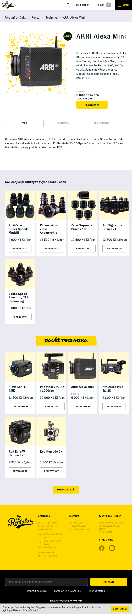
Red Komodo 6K (51, 451)
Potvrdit (108, 581)
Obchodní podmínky (36, 591)
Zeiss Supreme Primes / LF (81, 227)
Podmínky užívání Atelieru (68, 591)
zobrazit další (66, 489)
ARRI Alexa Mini (82, 387)
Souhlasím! (120, 608)
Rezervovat (92, 104)
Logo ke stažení (97, 591)
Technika (52, 17)
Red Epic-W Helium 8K (17, 453)
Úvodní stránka (15, 17)
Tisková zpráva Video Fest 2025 (66, 601)
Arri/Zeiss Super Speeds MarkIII (19, 229)
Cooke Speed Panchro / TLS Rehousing (18, 297)
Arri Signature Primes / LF (112, 227)
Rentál (35, 17)
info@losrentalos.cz (80, 529)
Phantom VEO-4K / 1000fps (52, 388)
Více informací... (31, 610)
